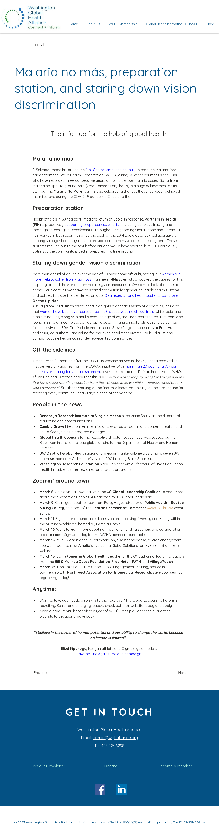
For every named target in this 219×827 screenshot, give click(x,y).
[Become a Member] (174, 765)
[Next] (174, 672)
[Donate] (110, 765)
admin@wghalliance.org (115, 737)
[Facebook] (100, 789)
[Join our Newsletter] (48, 765)
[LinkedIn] (121, 789)
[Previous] (48, 672)
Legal (205, 822)
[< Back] (48, 45)
